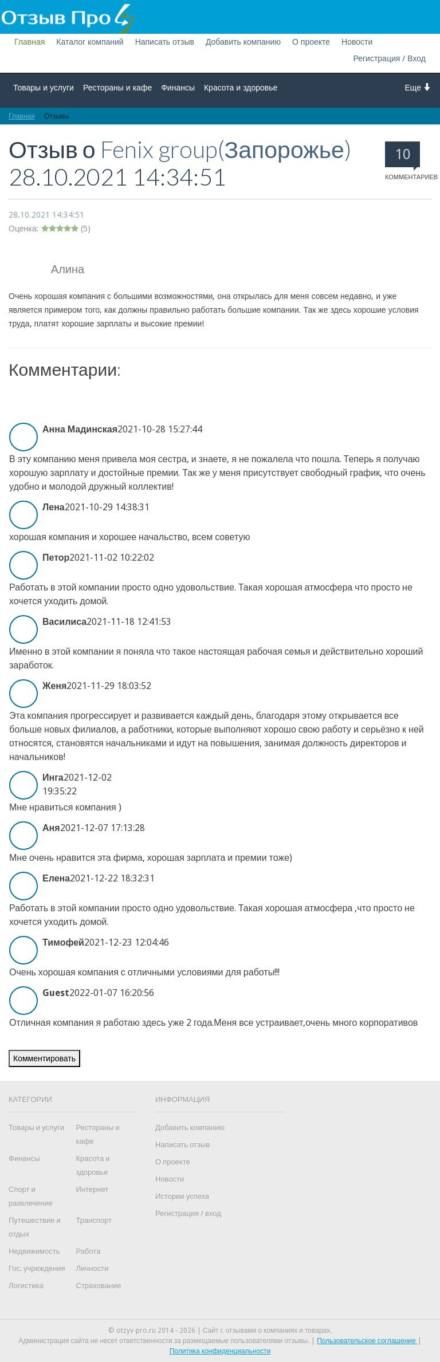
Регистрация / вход (188, 1213)
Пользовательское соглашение (367, 1341)
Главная (29, 41)
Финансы (178, 87)
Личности (92, 1268)
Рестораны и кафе (117, 87)
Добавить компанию (243, 41)
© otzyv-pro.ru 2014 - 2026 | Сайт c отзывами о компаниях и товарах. (220, 1330)
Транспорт (94, 1220)
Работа (88, 1251)
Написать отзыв (164, 41)
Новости (356, 41)
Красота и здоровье (240, 87)
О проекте (311, 41)
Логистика (26, 1285)
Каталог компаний (89, 41)
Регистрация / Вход (389, 58)
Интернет (92, 1189)
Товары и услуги (43, 87)
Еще (418, 87)
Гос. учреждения (37, 1268)
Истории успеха (182, 1196)
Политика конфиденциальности (220, 1351)
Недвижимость (34, 1251)
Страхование (98, 1285)
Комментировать (44, 1058)
